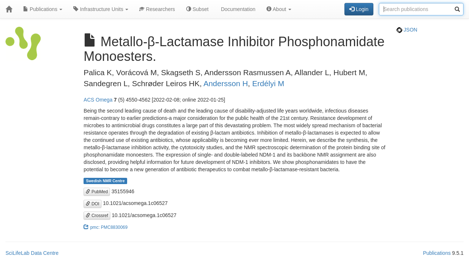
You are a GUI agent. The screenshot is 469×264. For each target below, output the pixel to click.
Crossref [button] (97, 215)
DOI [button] (92, 203)
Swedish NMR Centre (105, 181)
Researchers (157, 9)
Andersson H (225, 83)
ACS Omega (98, 100)
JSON (406, 30)
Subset (197, 9)
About (278, 9)
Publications (42, 9)
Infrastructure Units (100, 9)
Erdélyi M (268, 83)
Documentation (237, 9)
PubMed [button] (97, 191)
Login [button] (358, 9)
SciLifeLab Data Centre (32, 253)
